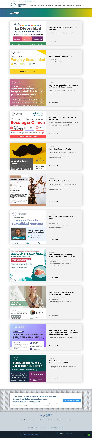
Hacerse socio (70, 5)
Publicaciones (49, 5)
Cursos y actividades (60, 5)
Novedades (41, 5)
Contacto (78, 5)
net (71, 433)
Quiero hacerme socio (72, 400)
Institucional (33, 5)
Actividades (51, 419)
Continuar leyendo (53, 41)
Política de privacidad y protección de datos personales (30, 434)
